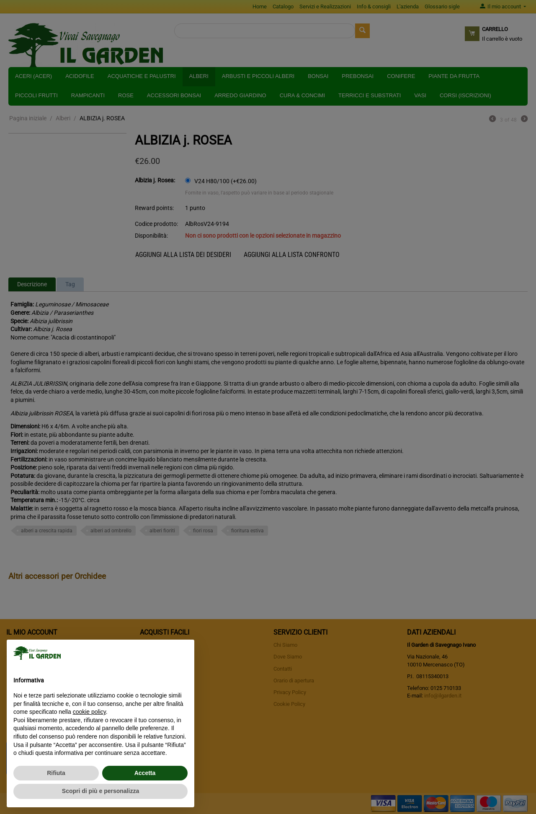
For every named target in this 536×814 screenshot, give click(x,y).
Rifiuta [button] (56, 773)
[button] (183, 653)
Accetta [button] (145, 773)
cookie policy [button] (89, 711)
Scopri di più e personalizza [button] (100, 791)
